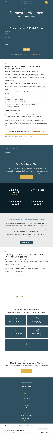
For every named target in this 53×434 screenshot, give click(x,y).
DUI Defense (26, 403)
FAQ (26, 407)
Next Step (26, 49)
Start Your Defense (26, 177)
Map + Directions (26, 420)
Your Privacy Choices (19, 430)
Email (6, 40)
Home (26, 396)
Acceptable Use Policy (38, 54)
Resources (26, 405)
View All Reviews (26, 242)
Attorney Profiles (26, 398)
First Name (7, 33)
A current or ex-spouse (11, 96)
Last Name (7, 37)
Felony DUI (26, 400)
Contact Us (26, 410)
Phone (6, 44)
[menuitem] (26, 153)
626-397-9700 (26, 387)
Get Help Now (26, 371)
